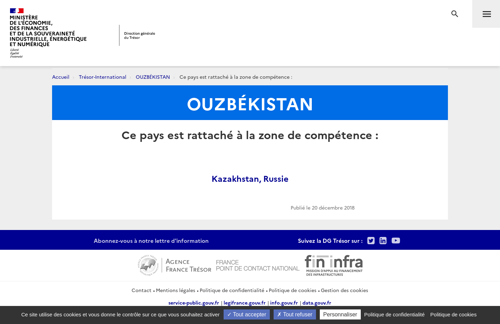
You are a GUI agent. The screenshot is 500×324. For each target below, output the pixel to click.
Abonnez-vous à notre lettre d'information (151, 240)
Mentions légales (175, 290)
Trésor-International (102, 76)
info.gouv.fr (284, 302)
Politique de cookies (292, 290)
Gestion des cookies (344, 290)
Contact (141, 290)
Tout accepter (246, 314)
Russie (276, 178)
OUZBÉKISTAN (153, 76)
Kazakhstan (235, 178)
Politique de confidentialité (232, 290)
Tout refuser (294, 314)
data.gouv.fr (316, 302)
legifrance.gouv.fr (245, 302)
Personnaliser (340, 314)
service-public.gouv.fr (193, 302)
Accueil (60, 76)
